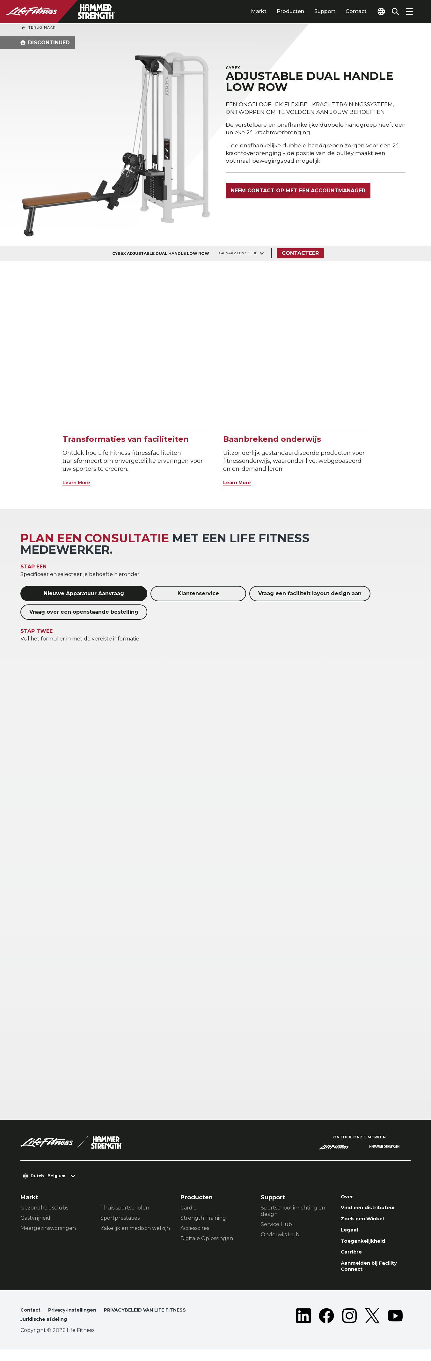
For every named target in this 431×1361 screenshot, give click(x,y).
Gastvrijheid (35, 1218)
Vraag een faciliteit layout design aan (310, 593)
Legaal (351, 1234)
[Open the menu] (409, 11)
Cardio (188, 1208)
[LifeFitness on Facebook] (326, 1326)
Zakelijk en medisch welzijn (135, 1228)
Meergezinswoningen (48, 1228)
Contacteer (302, 253)
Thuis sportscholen (124, 1208)
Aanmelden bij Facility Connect (375, 1275)
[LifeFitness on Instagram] (349, 1326)
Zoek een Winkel (367, 1221)
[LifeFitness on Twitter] (372, 1326)
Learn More (79, 482)
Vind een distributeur (373, 1209)
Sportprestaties (120, 1218)
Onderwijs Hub (280, 1235)
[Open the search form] (392, 11)
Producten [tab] (278, 11)
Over (348, 1197)
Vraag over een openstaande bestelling (83, 612)
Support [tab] (312, 11)
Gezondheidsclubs (44, 1208)
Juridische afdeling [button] (147, 1330)
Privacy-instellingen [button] (77, 1320)
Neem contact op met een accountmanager (298, 192)
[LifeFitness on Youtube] (395, 1326)
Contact (343, 11)
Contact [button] (31, 1320)
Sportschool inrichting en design (293, 1211)
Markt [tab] (246, 11)
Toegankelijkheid (367, 1246)
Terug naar (38, 27)
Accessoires (194, 1228)
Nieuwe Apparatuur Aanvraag (84, 593)
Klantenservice (198, 593)
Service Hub (276, 1224)
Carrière (353, 1258)
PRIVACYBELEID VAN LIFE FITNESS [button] (66, 1330)
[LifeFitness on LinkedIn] (303, 1326)
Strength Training (203, 1218)
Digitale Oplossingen (206, 1238)
